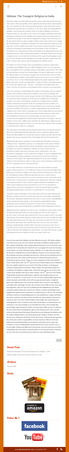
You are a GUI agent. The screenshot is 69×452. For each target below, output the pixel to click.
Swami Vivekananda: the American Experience (23, 351)
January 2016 (11, 366)
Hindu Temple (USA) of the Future (19, 355)
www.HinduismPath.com (24, 449)
